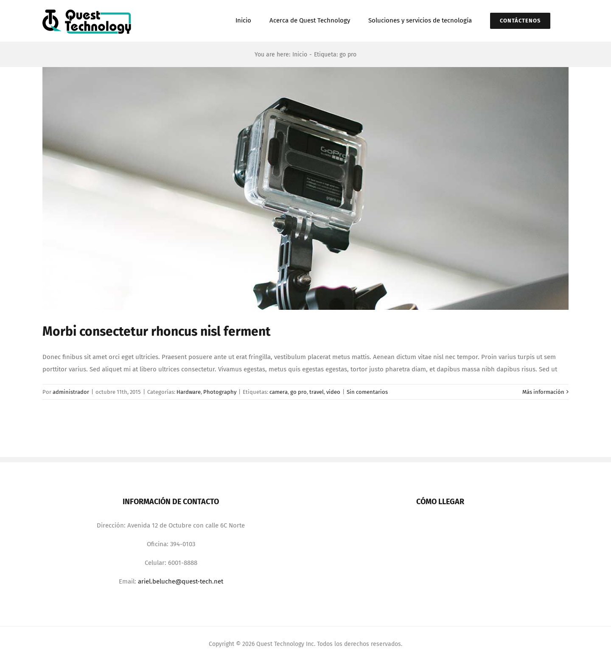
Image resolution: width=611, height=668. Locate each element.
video (333, 392)
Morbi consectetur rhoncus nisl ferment (156, 331)
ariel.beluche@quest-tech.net (180, 581)
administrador (71, 392)
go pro (298, 392)
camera (278, 392)
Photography (219, 392)
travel (316, 392)
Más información (543, 392)
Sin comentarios (367, 392)
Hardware (189, 392)
